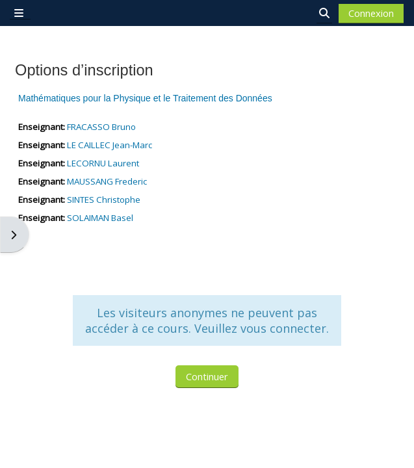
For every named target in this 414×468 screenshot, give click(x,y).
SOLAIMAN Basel (100, 218)
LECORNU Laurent (103, 163)
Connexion (371, 13)
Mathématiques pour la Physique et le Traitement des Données (145, 98)
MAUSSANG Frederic (107, 181)
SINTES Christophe (103, 199)
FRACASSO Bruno (101, 127)
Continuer (207, 376)
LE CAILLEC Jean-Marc (109, 145)
